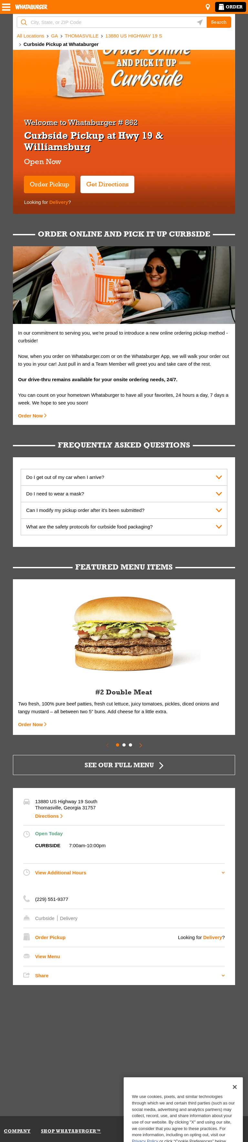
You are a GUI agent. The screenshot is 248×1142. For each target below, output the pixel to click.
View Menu (47, 956)
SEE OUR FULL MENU (119, 765)
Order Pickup (49, 184)
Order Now (30, 415)
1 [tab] (117, 745)
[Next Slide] (140, 745)
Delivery (58, 202)
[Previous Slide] (107, 745)
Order (231, 7)
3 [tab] (130, 745)
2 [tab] (124, 745)
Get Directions (104, 182)
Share (42, 975)
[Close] (235, 1108)
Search (219, 22)
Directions (47, 816)
